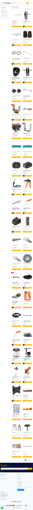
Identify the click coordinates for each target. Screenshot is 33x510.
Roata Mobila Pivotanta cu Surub (16, 96)
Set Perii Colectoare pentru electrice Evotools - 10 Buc (16, 415)
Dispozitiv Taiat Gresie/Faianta (26, 396)
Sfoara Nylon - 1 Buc (15, 170)
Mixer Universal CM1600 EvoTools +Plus (16, 377)
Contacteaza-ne (20, 489)
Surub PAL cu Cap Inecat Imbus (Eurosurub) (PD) (27, 321)
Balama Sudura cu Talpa (27, 226)
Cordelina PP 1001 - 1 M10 (16, 151)
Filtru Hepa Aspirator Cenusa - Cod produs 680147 (16, 359)
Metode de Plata (19, 476)
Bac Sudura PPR (15, 245)
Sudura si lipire (3, 9)
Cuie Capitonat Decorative (27, 432)
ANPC (18, 479)
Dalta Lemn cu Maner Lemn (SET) (16, 452)
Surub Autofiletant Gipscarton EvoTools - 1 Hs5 (16, 283)
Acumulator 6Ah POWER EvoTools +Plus (27, 171)
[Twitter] (16, 502)
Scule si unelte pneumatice (4, 10)
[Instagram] (21, 502)
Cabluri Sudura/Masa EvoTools (16, 321)
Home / (2, 5)
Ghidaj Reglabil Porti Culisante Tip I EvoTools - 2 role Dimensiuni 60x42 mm (16, 208)
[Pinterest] (13, 502)
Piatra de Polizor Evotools (27, 263)
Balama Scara (14, 432)
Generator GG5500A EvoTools (16, 133)
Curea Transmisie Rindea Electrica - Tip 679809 (16, 59)
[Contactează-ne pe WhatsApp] (2, 508)
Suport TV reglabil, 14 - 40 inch (16, 396)
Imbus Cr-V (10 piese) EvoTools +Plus (27, 340)
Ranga (24, 451)
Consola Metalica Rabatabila (15, 21)
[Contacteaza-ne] (30, 3)
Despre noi (2, 476)
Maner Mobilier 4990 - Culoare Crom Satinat (27, 96)
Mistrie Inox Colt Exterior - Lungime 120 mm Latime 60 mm (16, 340)
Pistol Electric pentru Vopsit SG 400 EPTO (27, 377)
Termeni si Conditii (3, 477)
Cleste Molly (25, 189)
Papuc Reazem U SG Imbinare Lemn (27, 133)
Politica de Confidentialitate (20, 470)
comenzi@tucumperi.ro (4, 499)
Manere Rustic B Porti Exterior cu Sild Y (27, 77)
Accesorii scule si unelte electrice (5, 17)
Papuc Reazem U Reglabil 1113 (16, 115)
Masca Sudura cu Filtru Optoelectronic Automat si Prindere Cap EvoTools (16, 78)
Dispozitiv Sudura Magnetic (26, 414)
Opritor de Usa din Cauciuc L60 (27, 40)
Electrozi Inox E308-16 (16, 263)
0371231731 (3, 498)
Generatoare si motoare (4, 14)
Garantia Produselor (19, 478)
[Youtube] (15, 502)
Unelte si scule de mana (4, 11)
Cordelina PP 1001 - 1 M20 (27, 151)
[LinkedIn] (18, 502)
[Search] (20, 3)
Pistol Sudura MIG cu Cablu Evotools (16, 189)
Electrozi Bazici (26, 245)
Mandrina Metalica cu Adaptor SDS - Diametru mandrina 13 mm (27, 359)
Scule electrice (3, 8)
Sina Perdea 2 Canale (27, 58)
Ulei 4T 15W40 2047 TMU (27, 301)
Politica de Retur (19, 477)
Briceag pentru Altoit (27, 114)
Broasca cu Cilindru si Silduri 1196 (27, 21)
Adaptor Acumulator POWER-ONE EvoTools (27, 283)
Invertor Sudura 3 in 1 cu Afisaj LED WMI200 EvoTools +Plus (16, 302)
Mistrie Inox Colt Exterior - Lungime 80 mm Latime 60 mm (27, 208)
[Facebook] (11, 502)
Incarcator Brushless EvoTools (16, 227)
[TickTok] (19, 502)
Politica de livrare (3, 479)
